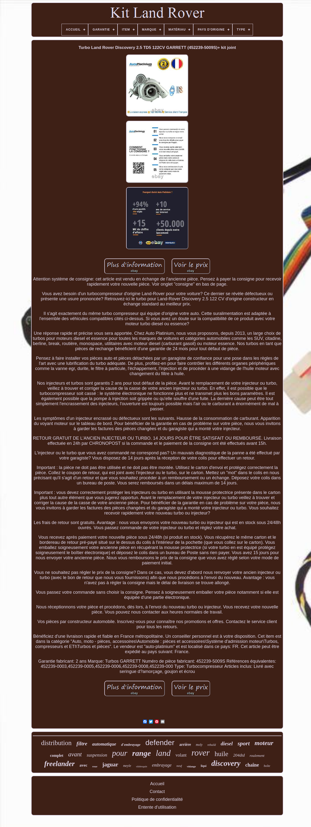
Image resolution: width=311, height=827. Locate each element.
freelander (59, 764)
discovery (225, 763)
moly (199, 745)
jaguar (110, 764)
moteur (264, 743)
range (141, 753)
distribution (56, 743)
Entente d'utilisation (157, 807)
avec (83, 765)
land (163, 753)
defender (159, 742)
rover (200, 753)
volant (181, 755)
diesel (227, 744)
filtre (81, 743)
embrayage (162, 765)
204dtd (239, 755)
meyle (127, 766)
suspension (97, 755)
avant (75, 754)
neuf (179, 766)
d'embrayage (131, 745)
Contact (157, 791)
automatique (104, 744)
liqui (203, 766)
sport (244, 743)
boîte (267, 766)
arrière (185, 744)
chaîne (252, 765)
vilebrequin (141, 766)
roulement (257, 756)
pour (119, 753)
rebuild (211, 745)
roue (94, 766)
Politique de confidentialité (157, 799)
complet (56, 755)
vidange (191, 766)
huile (221, 754)
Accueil (157, 783)
